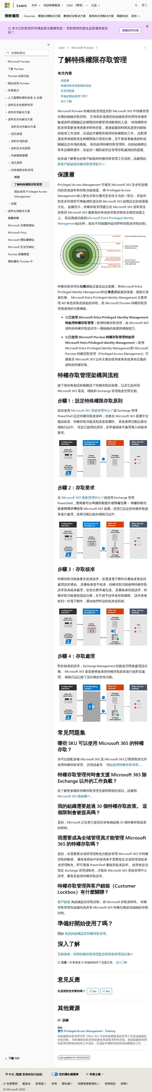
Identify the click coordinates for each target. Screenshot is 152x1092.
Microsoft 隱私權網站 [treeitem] (21, 240)
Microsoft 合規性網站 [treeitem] (21, 225)
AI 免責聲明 (10, 1083)
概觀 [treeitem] (17, 177)
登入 (144, 5)
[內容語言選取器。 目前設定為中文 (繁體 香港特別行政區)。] (24, 1074)
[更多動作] (145, 48)
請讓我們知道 (130, 30)
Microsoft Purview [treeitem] (19, 61)
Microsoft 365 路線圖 (72, 796)
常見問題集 (68, 91)
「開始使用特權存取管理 (121, 765)
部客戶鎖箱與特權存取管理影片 (80, 164)
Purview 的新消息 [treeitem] (18, 76)
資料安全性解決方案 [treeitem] (23, 126)
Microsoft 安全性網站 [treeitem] (21, 247)
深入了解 (66, 101)
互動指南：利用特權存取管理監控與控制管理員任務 (94, 954)
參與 (54, 1083)
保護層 (65, 80)
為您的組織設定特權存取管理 (85, 933)
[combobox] (27, 53)
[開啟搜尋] (136, 5)
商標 (123, 1083)
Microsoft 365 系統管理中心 (90, 410)
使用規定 (110, 1083)
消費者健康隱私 (87, 1083)
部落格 (39, 1083)
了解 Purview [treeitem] (16, 69)
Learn (61, 47)
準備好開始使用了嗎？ (74, 96)
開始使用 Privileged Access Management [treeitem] (30, 194)
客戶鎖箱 (64, 902)
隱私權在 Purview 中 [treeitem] (20, 261)
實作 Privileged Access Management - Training (86, 1031)
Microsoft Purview (82, 47)
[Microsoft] (7, 5)
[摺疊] (48, 44)
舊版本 (26, 1083)
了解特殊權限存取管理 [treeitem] (28, 184)
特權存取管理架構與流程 (76, 85)
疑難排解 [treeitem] (13, 218)
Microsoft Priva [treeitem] (17, 232)
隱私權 (66, 1083)
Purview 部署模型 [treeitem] (18, 254)
